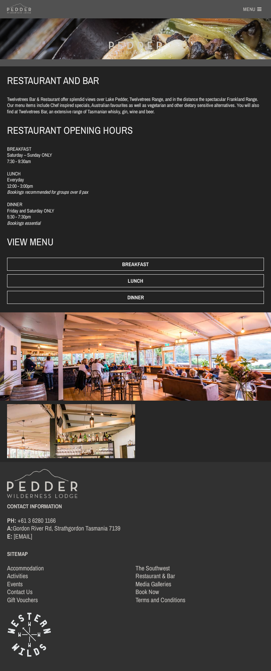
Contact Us (19, 591)
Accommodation (25, 568)
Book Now (147, 591)
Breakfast (135, 264)
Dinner (135, 297)
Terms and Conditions (160, 599)
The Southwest (153, 568)
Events (15, 584)
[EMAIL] (23, 536)
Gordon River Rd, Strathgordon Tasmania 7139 (66, 528)
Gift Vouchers (22, 599)
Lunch (135, 280)
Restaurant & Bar (155, 575)
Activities (17, 575)
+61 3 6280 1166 (37, 520)
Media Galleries (153, 584)
